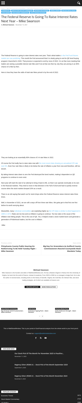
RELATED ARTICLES (32, 256)
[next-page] (42, 285)
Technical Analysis (7, 382)
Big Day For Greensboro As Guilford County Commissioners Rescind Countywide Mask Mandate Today (62, 217)
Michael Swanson (8, 25)
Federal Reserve (55, 10)
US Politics (5, 372)
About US (19, 397)
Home (2, 8)
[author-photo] (41, 231)
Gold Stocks (32, 278)
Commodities (6, 10)
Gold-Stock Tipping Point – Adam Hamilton (38, 280)
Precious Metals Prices (69, 10)
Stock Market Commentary (20, 12)
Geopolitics (5, 379)
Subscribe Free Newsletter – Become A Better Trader (40, 397)
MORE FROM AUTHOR (49, 256)
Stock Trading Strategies (37, 12)
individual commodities (22, 180)
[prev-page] (39, 285)
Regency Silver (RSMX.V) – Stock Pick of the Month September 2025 (41, 334)
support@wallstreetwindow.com (45, 302)
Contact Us (62, 397)
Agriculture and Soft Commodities (16, 8)
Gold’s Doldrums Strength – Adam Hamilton (65, 280)
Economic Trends (7, 365)
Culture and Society (7, 375)
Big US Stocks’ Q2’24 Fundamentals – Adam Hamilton (12, 280)
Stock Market (6, 12)
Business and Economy (41, 10)
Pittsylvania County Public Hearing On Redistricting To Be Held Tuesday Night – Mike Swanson (19, 217)
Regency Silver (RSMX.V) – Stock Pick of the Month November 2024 (41, 345)
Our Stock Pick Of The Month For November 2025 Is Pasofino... (39, 322)
